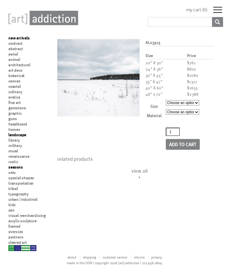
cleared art (17, 242)
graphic (15, 113)
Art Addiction (42, 17)
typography (18, 194)
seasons (15, 167)
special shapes (21, 177)
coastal (14, 86)
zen (11, 210)
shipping (89, 257)
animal (14, 59)
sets (12, 172)
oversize (15, 231)
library (14, 140)
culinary (15, 91)
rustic (13, 161)
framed (14, 226)
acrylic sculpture (22, 220)
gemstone (17, 108)
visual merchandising (27, 215)
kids (12, 204)
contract (15, 43)
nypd (12, 247)
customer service (115, 257)
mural (13, 151)
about (71, 257)
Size (154, 106)
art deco (15, 70)
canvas (14, 81)
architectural (19, 64)
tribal (13, 188)
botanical (16, 75)
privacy (156, 257)
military (15, 145)
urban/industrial (23, 199)
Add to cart (182, 144)
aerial (13, 54)
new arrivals (19, 38)
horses (14, 129)
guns (12, 118)
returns (139, 257)
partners (15, 237)
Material (154, 115)
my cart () (197, 9)
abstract (15, 48)
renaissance (19, 156)
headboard (17, 124)
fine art (14, 102)
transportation (21, 183)
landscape (17, 134)
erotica (14, 97)
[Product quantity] (173, 132)
